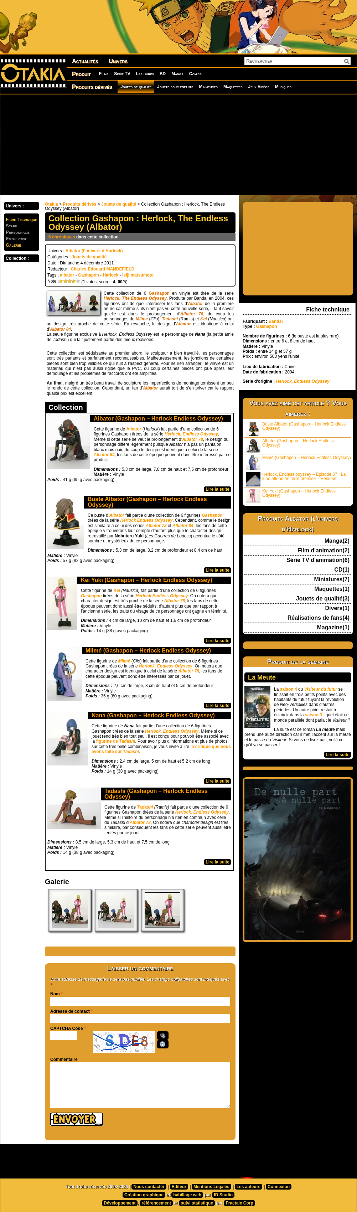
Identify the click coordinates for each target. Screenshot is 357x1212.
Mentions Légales (211, 1186)
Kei (117, 590)
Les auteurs (248, 1186)
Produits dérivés (92, 87)
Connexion (279, 1186)
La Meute (262, 677)
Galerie (13, 245)
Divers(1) (337, 608)
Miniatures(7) (332, 579)
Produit (81, 74)
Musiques (283, 86)
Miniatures (208, 86)
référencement (156, 1203)
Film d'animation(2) (324, 550)
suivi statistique (197, 1203)
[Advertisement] (161, 144)
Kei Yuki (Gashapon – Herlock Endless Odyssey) (146, 580)
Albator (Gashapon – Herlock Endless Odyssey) (158, 419)
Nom (55, 993)
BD (163, 73)
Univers (118, 61)
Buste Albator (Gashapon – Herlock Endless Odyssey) (147, 502)
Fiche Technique (21, 219)
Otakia (51, 204)
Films (103, 73)
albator (67, 275)
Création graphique (144, 1194)
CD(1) (342, 570)
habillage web (187, 1194)
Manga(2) (337, 541)
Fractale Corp (239, 1203)
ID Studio (223, 1194)
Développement (119, 1203)
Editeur (179, 1186)
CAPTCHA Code (66, 1028)
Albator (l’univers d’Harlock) (94, 250)
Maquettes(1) (332, 589)
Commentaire (64, 1059)
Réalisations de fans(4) (319, 618)
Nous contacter (148, 1186)
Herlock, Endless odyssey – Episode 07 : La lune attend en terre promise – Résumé (296, 479)
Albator (134, 429)
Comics (195, 73)
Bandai (276, 321)
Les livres (145, 73)
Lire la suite (217, 489)
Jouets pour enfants (175, 86)
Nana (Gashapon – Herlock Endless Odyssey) (153, 715)
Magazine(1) (333, 627)
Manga (177, 73)
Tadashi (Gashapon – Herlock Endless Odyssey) (156, 794)
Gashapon (88, 275)
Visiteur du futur (320, 689)
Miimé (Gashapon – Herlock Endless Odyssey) (148, 651)
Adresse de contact (70, 1011)
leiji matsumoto (138, 275)
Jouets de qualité (135, 86)
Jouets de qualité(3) (323, 599)
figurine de (115, 741)
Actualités (85, 61)
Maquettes (233, 86)
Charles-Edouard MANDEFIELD (102, 269)
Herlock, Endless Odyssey (165, 666)
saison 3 (313, 714)
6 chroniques (61, 236)
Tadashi (145, 807)
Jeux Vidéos (258, 86)
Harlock (110, 275)
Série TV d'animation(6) (318, 560)
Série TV (122, 73)
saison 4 (288, 689)
